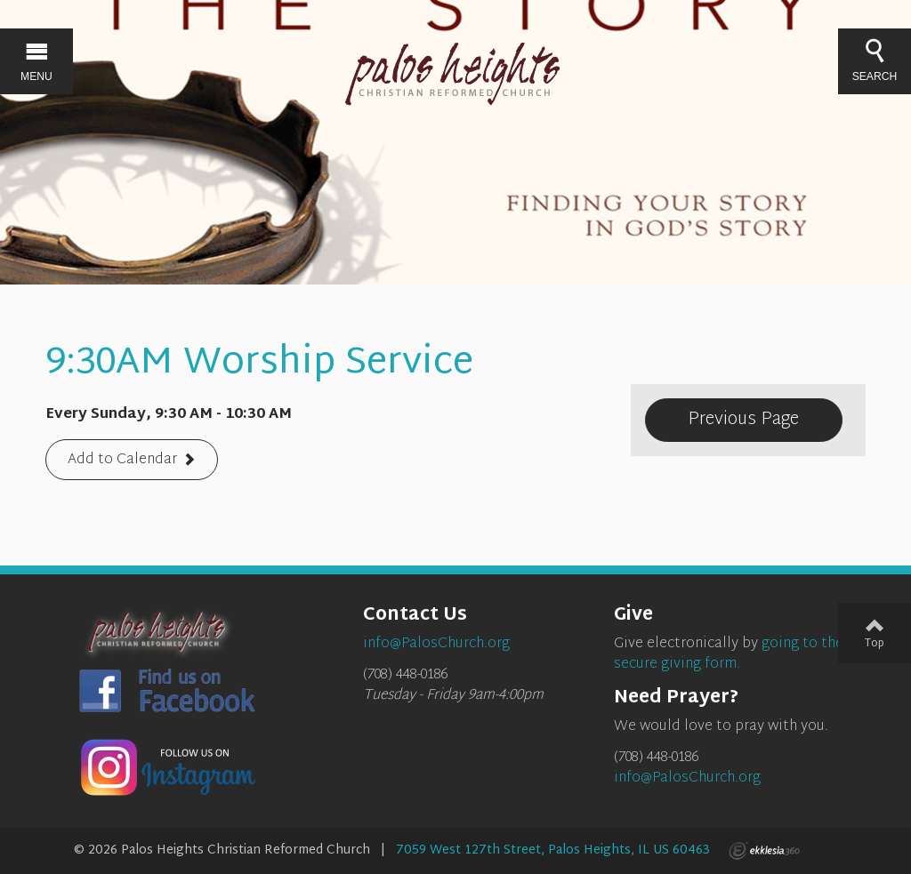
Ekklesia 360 (764, 851)
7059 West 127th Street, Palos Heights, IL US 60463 (553, 850)
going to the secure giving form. (728, 654)
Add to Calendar (122, 461)
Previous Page (743, 420)
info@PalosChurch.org (687, 778)
